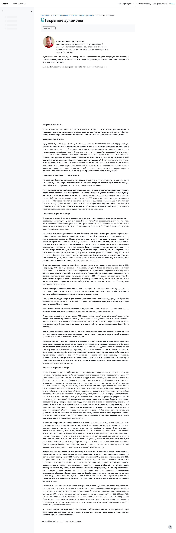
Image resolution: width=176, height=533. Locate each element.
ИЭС (70, 15)
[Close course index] (2, 11)
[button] (125, 3)
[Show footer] (170, 527)
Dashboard (60, 15)
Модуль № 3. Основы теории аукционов (91, 15)
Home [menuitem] (14, 3)
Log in (172, 3)
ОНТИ (4, 3)
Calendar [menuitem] (22, 3)
